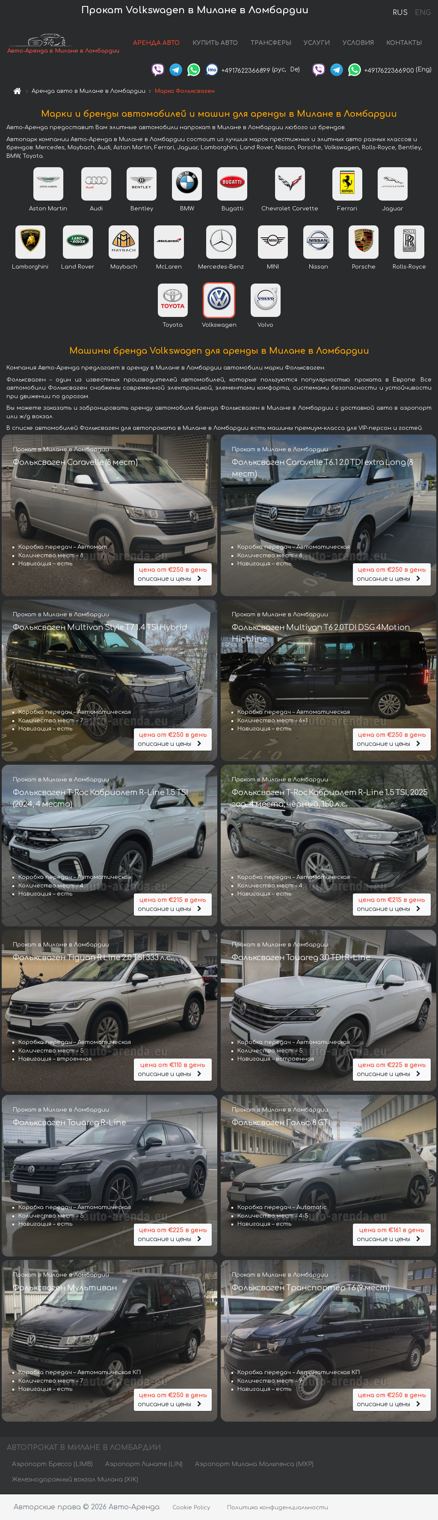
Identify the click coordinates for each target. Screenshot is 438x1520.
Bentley (141, 210)
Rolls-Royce (409, 268)
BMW (187, 210)
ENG (422, 13)
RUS (400, 13)
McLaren (169, 268)
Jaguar (392, 210)
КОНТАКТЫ (404, 44)
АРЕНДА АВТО (156, 44)
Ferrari (347, 210)
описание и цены (173, 574)
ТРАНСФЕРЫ (271, 44)
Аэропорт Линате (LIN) (144, 1465)
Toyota (173, 326)
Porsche (364, 268)
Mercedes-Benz (221, 268)
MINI (273, 268)
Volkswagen (219, 326)
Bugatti (232, 210)
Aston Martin (48, 210)
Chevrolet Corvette (289, 210)
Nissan (318, 268)
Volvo (265, 326)
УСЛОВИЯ (358, 44)
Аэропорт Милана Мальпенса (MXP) (254, 1465)
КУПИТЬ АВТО (215, 44)
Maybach (123, 268)
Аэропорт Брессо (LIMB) (52, 1465)
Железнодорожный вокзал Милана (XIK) (75, 1480)
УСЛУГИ (317, 44)
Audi (96, 210)
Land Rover (78, 268)
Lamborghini (30, 268)
